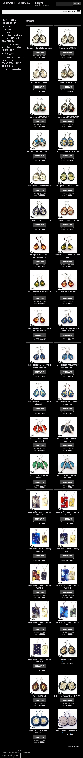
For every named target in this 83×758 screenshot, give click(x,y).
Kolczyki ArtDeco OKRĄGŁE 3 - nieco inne (39, 731)
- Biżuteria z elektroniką (9, 22)
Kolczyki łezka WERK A (67, 82)
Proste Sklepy (26, 752)
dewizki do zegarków (13, 69)
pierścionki (8, 30)
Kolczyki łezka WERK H (67, 48)
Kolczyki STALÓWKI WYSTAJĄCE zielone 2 (39, 476)
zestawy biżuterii (11, 38)
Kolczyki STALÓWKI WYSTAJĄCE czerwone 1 (39, 439)
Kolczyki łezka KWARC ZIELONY (39, 117)
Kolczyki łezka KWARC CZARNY (67, 117)
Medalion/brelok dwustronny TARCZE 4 (67, 586)
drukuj (77, 746)
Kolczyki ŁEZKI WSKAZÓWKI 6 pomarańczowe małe (39, 329)
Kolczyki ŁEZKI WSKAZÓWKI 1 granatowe (67, 402)
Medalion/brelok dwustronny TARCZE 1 (39, 660)
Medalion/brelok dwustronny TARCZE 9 (39, 513)
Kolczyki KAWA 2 (67, 659)
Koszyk (39, 3)
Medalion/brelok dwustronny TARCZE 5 (39, 586)
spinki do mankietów (12, 47)
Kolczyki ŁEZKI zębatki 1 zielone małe (67, 255)
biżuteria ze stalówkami (14, 58)
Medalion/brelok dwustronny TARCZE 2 (67, 623)
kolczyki (7, 32)
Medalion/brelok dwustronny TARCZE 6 (67, 550)
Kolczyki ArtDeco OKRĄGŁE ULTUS (67, 696)
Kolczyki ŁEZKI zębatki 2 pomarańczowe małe (39, 255)
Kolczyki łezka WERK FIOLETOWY (39, 220)
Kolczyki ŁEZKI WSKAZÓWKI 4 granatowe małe (39, 366)
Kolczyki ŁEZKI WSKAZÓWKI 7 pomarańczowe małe (67, 292)
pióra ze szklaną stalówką (11, 54)
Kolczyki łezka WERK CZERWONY (67, 220)
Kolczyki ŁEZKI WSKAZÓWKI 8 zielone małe (39, 292)
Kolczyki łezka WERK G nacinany (39, 48)
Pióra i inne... (10, 50)
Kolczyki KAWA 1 (39, 696)
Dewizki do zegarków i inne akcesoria (11, 63)
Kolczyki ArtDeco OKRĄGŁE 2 (67, 730)
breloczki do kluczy (12, 44)
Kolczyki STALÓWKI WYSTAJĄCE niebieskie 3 (67, 476)
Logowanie (9, 3)
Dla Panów (8, 41)
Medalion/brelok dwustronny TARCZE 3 (39, 623)
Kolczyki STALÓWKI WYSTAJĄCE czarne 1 (67, 439)
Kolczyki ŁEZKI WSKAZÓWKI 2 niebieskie (39, 402)
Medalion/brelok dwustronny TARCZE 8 (67, 513)
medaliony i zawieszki (13, 35)
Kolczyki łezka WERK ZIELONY (67, 186)
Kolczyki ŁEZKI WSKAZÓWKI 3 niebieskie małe (67, 366)
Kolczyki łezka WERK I (39, 82)
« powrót (71, 746)
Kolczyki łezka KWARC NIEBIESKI (39, 151)
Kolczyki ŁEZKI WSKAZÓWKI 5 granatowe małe (67, 329)
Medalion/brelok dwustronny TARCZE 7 (39, 550)
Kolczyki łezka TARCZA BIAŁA (39, 186)
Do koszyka (39, 52)
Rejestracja (23, 3)
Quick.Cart (12, 752)
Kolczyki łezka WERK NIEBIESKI (67, 151)
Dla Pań (6, 26)
